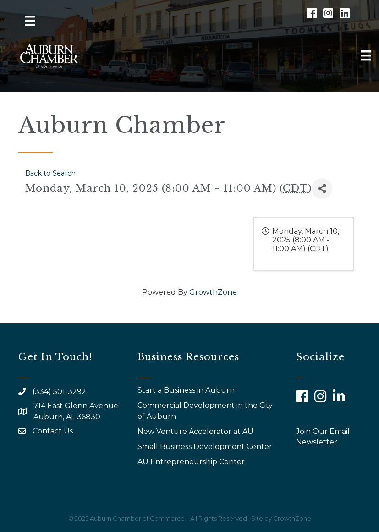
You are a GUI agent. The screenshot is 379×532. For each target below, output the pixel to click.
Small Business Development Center (205, 446)
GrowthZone (213, 292)
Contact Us (53, 431)
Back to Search (50, 173)
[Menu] (29, 20)
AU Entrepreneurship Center (192, 461)
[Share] (322, 188)
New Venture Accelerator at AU (196, 431)
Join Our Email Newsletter (323, 436)
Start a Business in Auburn (186, 390)
